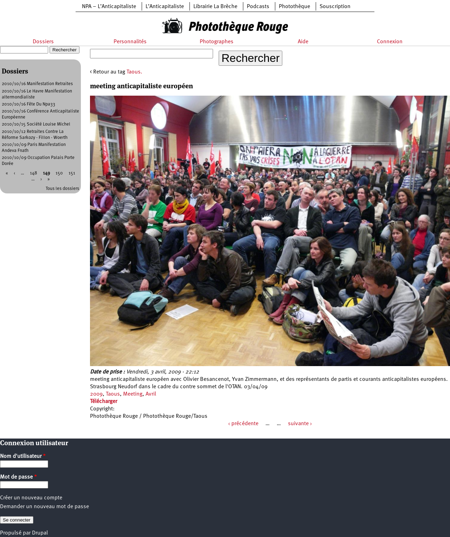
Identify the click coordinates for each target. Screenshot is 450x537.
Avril (151, 394)
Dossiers (43, 42)
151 (72, 173)
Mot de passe (18, 477)
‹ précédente (243, 424)
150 (59, 173)
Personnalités (130, 42)
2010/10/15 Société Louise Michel (36, 124)
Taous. (134, 72)
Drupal (40, 533)
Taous (113, 394)
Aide (303, 42)
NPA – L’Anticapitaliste (109, 6)
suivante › (300, 424)
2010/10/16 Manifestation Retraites (37, 84)
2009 (96, 394)
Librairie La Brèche (215, 6)
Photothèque (294, 6)
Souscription (335, 6)
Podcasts (258, 6)
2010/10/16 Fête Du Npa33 (28, 104)
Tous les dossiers (62, 188)
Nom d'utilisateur (23, 456)
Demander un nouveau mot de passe (44, 507)
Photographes (216, 42)
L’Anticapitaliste (165, 6)
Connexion (390, 42)
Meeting (132, 394)
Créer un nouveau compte (31, 498)
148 (33, 173)
